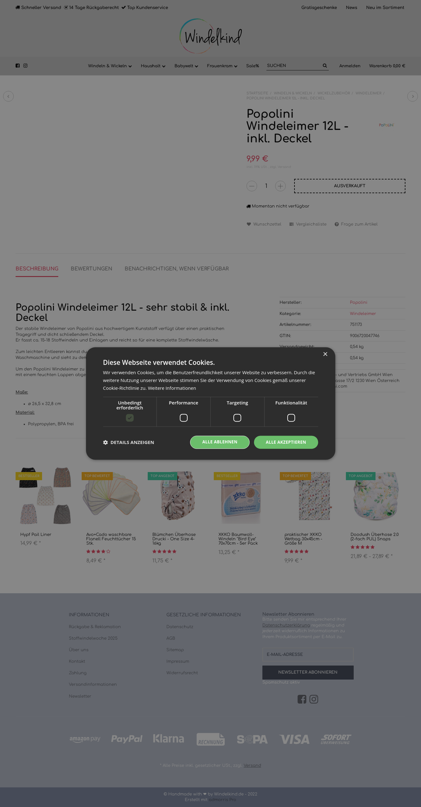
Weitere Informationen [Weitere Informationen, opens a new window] (173, 387)
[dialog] (210, 403)
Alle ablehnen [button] (217, 442)
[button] (128, 442)
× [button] (325, 354)
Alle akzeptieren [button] (285, 442)
